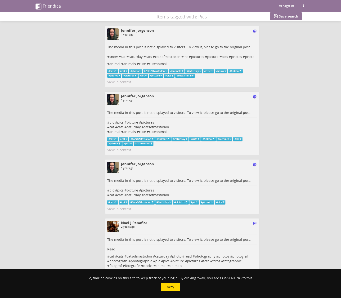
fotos (216, 261)
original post (240, 47)
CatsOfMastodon (155, 71)
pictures (197, 56)
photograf (240, 256)
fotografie (132, 265)
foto (206, 261)
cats (149, 56)
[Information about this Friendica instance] (303, 6)
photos (236, 56)
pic (143, 75)
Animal (235, 71)
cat (123, 56)
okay (170, 287)
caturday (136, 56)
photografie (118, 261)
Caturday (193, 71)
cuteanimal (158, 64)
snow (113, 56)
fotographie (232, 261)
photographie (141, 261)
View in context (119, 82)
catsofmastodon (167, 56)
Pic (186, 56)
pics (225, 56)
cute (142, 64)
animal (114, 64)
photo (249, 56)
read (188, 256)
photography (205, 256)
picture (213, 56)
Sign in (286, 6)
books (148, 265)
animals (129, 64)
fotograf (115, 265)
